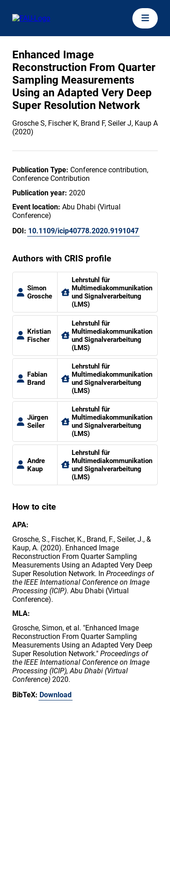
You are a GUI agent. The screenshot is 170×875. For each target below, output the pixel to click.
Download (55, 695)
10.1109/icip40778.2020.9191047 (83, 231)
